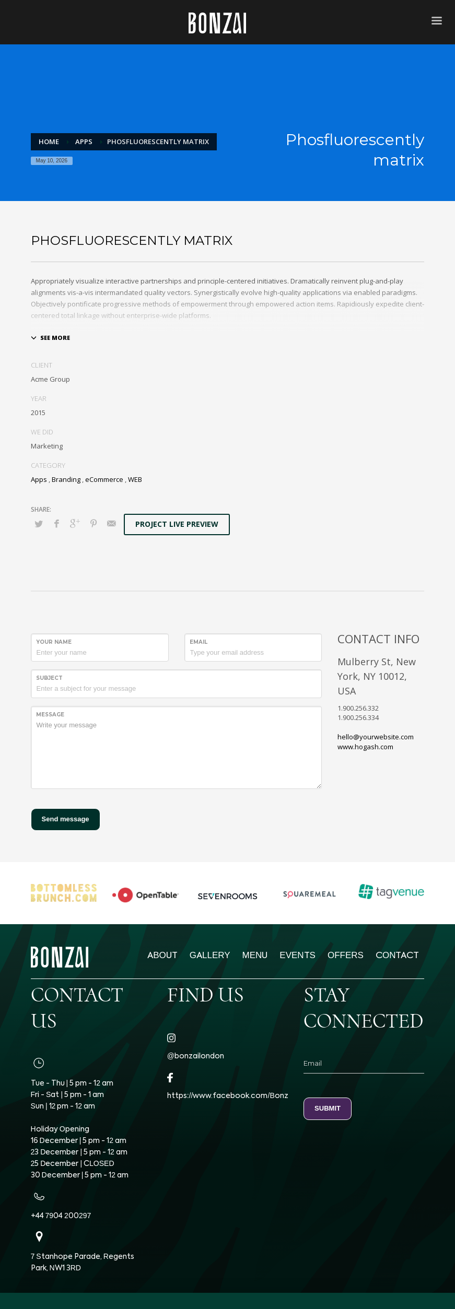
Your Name (54, 642)
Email (198, 642)
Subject (49, 678)
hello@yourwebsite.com (375, 736)
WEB (135, 479)
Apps (39, 479)
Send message (65, 819)
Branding (66, 479)
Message (50, 714)
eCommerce (104, 479)
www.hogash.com (365, 746)
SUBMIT (327, 1108)
